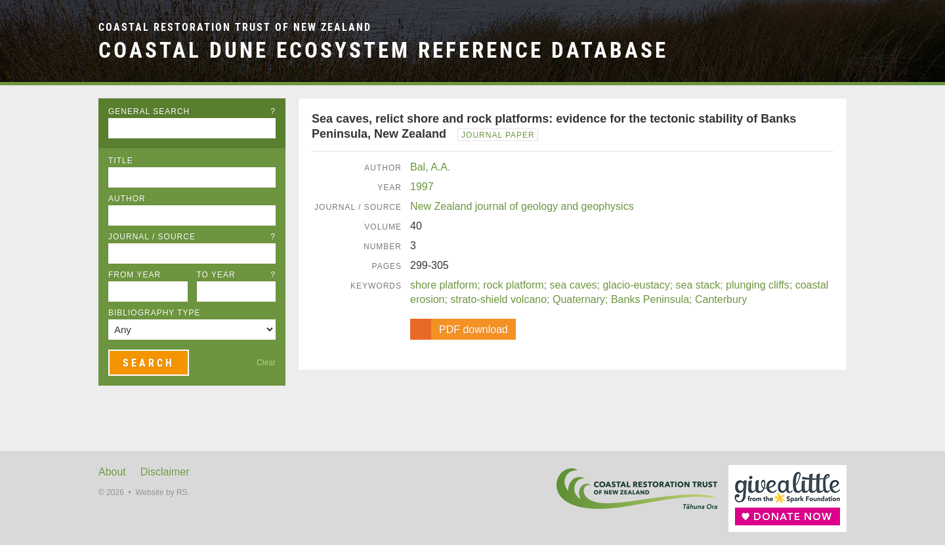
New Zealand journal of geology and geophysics (522, 206)
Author (127, 198)
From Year (134, 274)
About (112, 471)
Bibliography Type (154, 312)
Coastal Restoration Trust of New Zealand (234, 27)
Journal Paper (498, 135)
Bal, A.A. (430, 166)
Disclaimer (165, 471)
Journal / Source (192, 236)
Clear (266, 362)
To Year (236, 274)
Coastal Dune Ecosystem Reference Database (383, 50)
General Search (192, 111)
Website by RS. (162, 492)
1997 (422, 186)
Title (120, 160)
